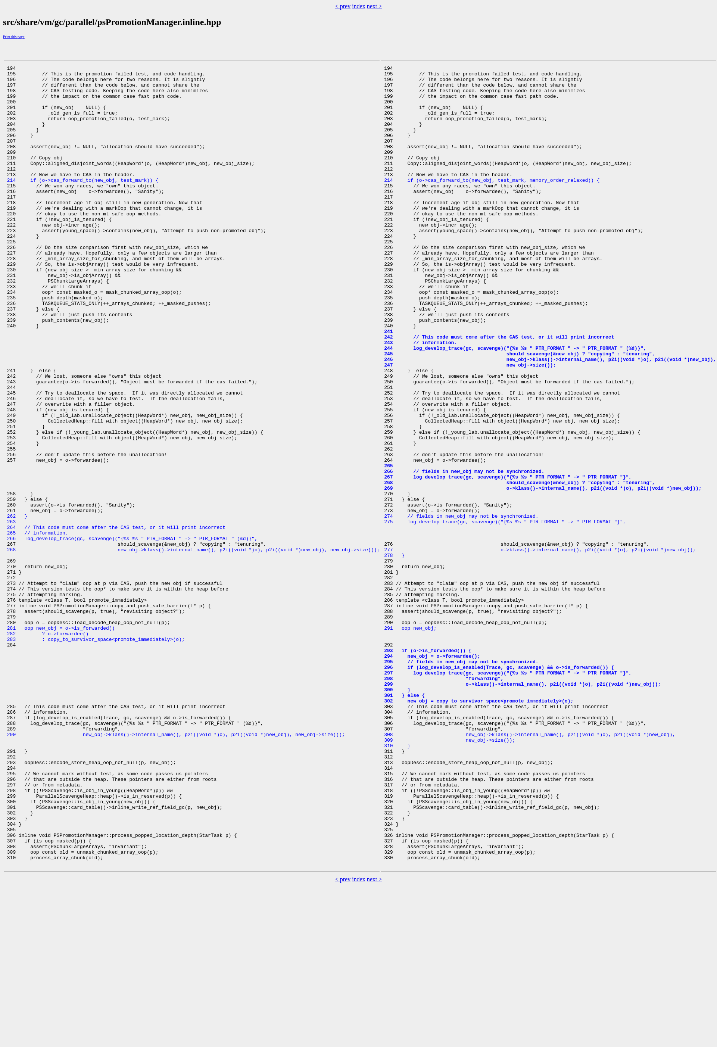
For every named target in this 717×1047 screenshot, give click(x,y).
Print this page (14, 37)
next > (374, 6)
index (358, 6)
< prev (342, 6)
